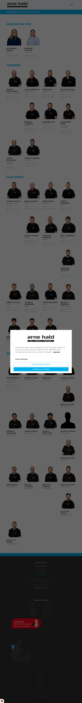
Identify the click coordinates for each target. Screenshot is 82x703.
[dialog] (41, 351)
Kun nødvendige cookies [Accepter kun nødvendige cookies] (41, 364)
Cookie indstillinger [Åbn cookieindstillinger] (21, 359)
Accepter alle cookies (41, 369)
